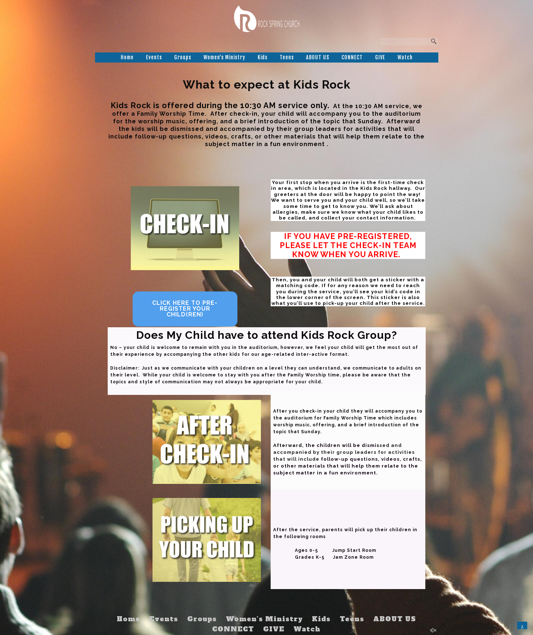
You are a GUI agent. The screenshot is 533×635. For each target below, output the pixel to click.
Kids (262, 57)
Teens (287, 57)
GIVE (380, 57)
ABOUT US (317, 57)
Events (154, 57)
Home (127, 57)
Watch (405, 57)
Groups (182, 57)
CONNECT (352, 57)
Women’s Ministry (224, 57)
